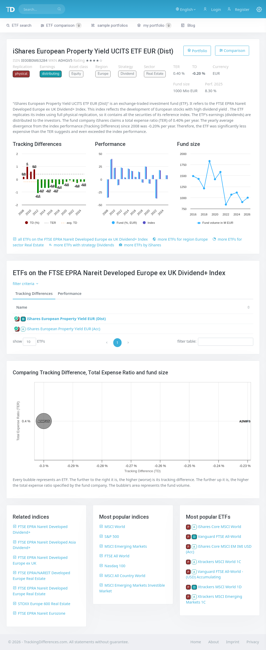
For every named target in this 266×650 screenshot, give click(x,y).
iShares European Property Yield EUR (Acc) (63, 328)
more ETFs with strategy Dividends (81, 244)
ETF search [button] (18, 25)
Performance (70, 293)
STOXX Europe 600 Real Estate (41, 603)
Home (195, 641)
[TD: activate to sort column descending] (136, 307)
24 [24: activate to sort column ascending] (165, 307)
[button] (186, 9)
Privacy (253, 641)
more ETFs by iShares (140, 244)
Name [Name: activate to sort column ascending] (21, 307)
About (213, 641)
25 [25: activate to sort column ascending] (150, 307)
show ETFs (29, 342)
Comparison (232, 50)
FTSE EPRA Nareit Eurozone (39, 613)
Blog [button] (188, 25)
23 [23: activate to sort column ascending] (181, 307)
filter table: (215, 342)
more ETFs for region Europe (180, 239)
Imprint (232, 641)
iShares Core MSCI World (219, 526)
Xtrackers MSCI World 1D (220, 586)
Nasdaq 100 (112, 565)
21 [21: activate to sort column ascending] (212, 307)
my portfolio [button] (154, 25)
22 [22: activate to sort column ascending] (196, 307)
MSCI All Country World (122, 575)
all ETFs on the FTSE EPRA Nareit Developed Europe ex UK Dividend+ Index (80, 239)
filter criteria (26, 283)
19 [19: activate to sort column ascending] (243, 307)
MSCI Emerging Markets (123, 546)
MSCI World (112, 526)
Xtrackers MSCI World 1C (219, 561)
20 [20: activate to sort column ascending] (227, 307)
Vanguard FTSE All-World (219, 536)
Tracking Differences (34, 293)
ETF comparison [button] (61, 26)
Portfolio (197, 50)
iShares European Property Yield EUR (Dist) (66, 318)
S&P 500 (109, 536)
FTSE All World (114, 555)
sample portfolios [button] (109, 25)
